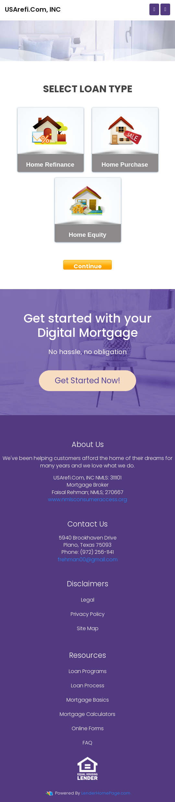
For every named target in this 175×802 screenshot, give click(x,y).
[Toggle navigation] (165, 9)
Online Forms (88, 728)
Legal (87, 600)
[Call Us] (154, 9)
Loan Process (87, 685)
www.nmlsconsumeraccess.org (87, 499)
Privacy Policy (88, 614)
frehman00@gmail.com (88, 559)
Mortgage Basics (87, 700)
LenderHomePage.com (105, 793)
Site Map (88, 628)
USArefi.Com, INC (33, 9)
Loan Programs (88, 671)
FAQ (87, 742)
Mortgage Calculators (87, 714)
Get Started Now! (87, 380)
